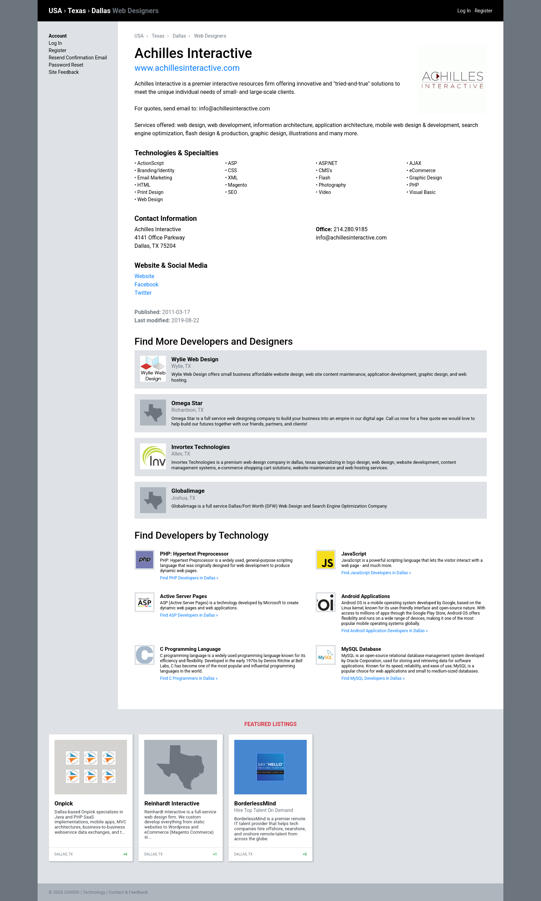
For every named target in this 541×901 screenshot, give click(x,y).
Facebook (146, 284)
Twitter (143, 293)
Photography (332, 185)
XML (233, 177)
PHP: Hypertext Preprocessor (194, 554)
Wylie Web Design (194, 359)
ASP (232, 163)
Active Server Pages (183, 596)
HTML (143, 185)
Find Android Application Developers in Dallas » (384, 630)
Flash (325, 177)
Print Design (150, 192)
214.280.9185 (350, 229)
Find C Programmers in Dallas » (189, 678)
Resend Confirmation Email (78, 57)
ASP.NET (328, 163)
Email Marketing (154, 177)
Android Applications (365, 596)
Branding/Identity (155, 170)
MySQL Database (361, 649)
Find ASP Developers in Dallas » (189, 615)
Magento (237, 185)
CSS (232, 170)
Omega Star (187, 403)
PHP (414, 185)
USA (56, 11)
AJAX (415, 163)
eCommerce (422, 170)
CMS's (325, 170)
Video (325, 192)
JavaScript (353, 554)
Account (58, 36)
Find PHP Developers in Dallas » (189, 578)
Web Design (150, 199)
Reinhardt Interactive (171, 803)
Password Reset (66, 65)
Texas (78, 11)
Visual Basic (422, 192)
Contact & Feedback (128, 892)
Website (144, 276)
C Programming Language (190, 649)
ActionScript (150, 163)
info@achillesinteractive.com (351, 237)
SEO (232, 192)
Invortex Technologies (200, 446)
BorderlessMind (255, 803)
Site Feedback (64, 72)
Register (483, 10)
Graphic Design (425, 177)
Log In (464, 10)
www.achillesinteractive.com (187, 68)
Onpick (64, 803)
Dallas (125, 11)
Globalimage (188, 490)
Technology (93, 892)
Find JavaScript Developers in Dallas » (376, 572)
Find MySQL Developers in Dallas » (372, 678)
